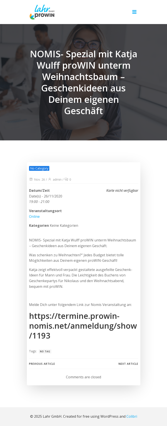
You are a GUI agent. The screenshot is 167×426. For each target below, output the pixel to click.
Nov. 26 (37, 179)
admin (55, 179)
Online (34, 216)
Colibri (131, 416)
